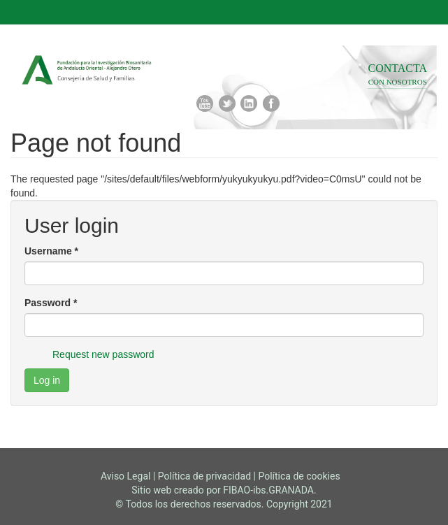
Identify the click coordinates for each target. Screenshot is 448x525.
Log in (47, 380)
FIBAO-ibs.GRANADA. (269, 490)
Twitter (227, 103)
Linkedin (248, 103)
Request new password (103, 354)
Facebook (271, 103)
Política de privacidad (204, 476)
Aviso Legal (126, 476)
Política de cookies (299, 476)
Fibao (122, 71)
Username (51, 251)
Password (50, 302)
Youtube (204, 103)
